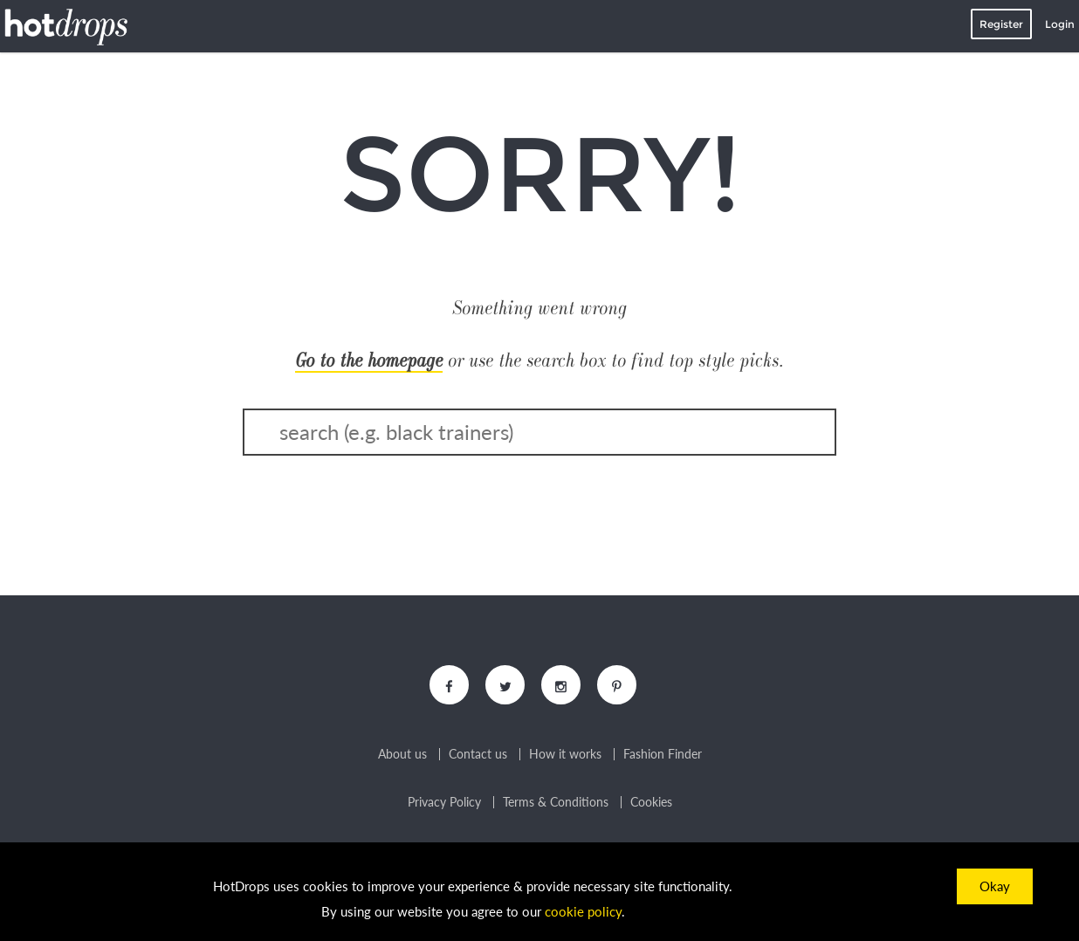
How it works (565, 754)
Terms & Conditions (555, 802)
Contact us (478, 754)
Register (1001, 24)
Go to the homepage (369, 360)
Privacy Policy (444, 802)
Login (1060, 24)
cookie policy (583, 911)
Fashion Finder (662, 754)
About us (402, 754)
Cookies (651, 802)
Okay (994, 886)
